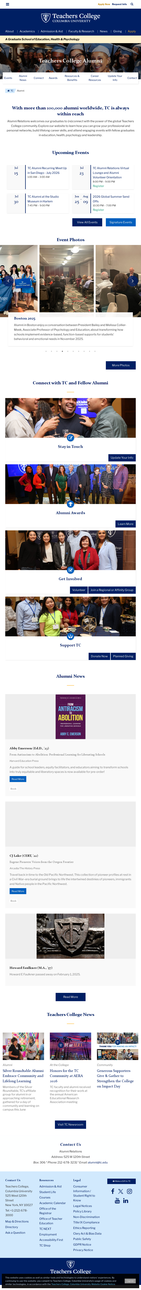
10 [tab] (95, 351)
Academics (27, 31)
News (103, 31)
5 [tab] (68, 351)
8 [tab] (84, 351)
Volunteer (78, 590)
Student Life (47, 1192)
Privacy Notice (83, 1250)
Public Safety (82, 1239)
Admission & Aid (52, 31)
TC (10, 90)
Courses (44, 1198)
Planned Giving (123, 656)
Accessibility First (51, 1240)
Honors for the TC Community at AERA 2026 (66, 1076)
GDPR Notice (82, 1244)
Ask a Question (15, 1233)
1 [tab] (46, 351)
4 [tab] (62, 351)
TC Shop (45, 1245)
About (9, 31)
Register (98, 186)
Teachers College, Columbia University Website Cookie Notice (83, 1284)
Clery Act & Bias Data (87, 1233)
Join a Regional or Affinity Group (112, 590)
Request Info (119, 4)
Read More (18, 779)
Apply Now (104, 4)
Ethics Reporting (84, 1228)
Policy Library (82, 1211)
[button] (7, 4)
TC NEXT (45, 1229)
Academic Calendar (52, 1203)
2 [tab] (51, 351)
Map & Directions (17, 1222)
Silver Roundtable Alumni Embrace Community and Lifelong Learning (23, 1076)
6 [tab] (73, 351)
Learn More (125, 524)
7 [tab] (78, 351)
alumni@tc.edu (98, 1162)
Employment (48, 1234)
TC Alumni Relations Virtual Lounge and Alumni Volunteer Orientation (111, 172)
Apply (132, 31)
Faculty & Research (81, 31)
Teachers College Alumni (70, 61)
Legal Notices (82, 1206)
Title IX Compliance (86, 1222)
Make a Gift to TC (121, 1181)
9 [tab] (89, 351)
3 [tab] (57, 351)
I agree (130, 1281)
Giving (117, 31)
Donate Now (99, 656)
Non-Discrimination (86, 1217)
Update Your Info (122, 458)
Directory (11, 1227)
